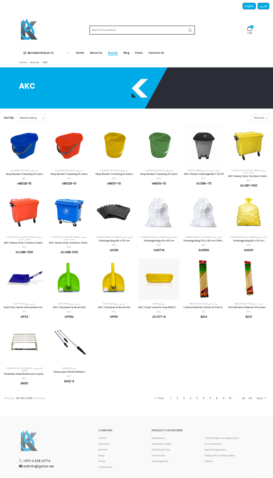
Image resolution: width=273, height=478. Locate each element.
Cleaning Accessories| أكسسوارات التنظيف (24, 369)
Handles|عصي (69, 368)
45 (244, 398)
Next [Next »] (261, 398)
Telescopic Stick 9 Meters (69, 372)
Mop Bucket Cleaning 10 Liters (114, 174)
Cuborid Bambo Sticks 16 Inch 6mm (205, 307)
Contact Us (156, 53)
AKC (24, 178)
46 (250, 398)
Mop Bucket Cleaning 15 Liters (24, 174)
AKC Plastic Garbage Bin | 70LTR (204, 174)
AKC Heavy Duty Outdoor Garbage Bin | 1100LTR (78, 243)
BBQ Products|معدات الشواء (204, 304)
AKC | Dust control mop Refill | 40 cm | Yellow (166, 307)
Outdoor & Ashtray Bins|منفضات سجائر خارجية (248, 172)
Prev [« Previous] (159, 398)
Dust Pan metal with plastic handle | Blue (29, 307)
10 (230, 398)
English (249, 6)
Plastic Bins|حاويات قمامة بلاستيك (204, 171)
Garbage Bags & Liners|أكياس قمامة (114, 237)
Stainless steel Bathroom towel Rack (27, 374)
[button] (45, 53)
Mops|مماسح (159, 304)
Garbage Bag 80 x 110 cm (114, 240)
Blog (126, 53)
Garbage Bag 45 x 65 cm (159, 240)
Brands (113, 53)
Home (80, 53)
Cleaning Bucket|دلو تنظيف (24, 171)
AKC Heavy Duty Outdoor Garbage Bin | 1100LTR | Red (36, 243)
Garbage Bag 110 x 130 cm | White (203, 240)
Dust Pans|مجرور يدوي (24, 304)
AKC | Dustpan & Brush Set (69, 307)
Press (139, 53)
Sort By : (9, 118)
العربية (263, 6)
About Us (96, 53)
